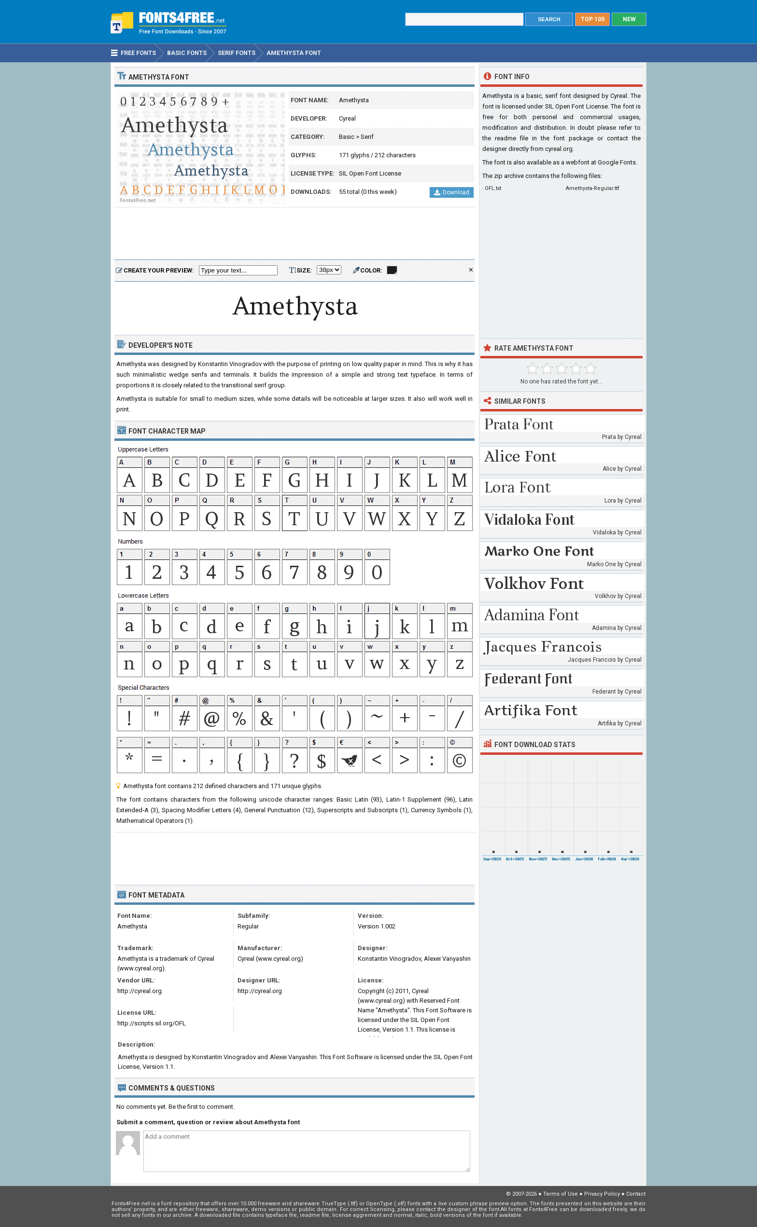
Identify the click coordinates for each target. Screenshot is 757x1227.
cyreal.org (559, 148)
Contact (635, 1194)
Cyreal (347, 118)
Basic (346, 136)
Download (451, 192)
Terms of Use (560, 1194)
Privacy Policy (602, 1194)
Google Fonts (617, 162)
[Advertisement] (294, 234)
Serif (367, 136)
